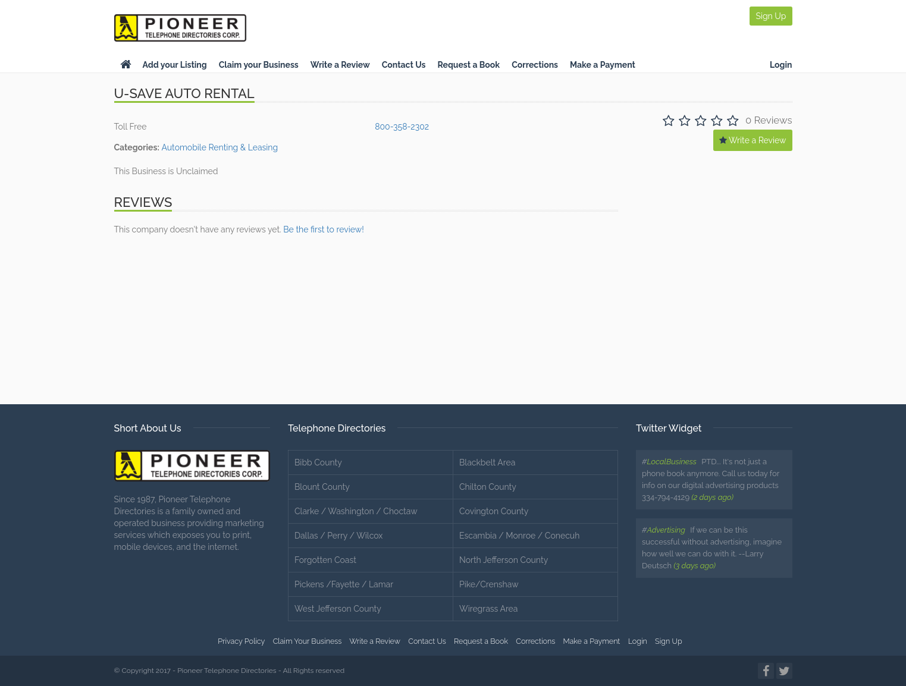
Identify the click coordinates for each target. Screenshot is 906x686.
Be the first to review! (323, 229)
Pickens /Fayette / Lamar (343, 584)
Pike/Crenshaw (489, 584)
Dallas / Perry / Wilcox (338, 535)
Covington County (493, 511)
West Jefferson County (337, 608)
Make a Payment (602, 65)
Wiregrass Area (488, 608)
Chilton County (487, 487)
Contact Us (404, 65)
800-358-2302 (402, 126)
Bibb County (318, 462)
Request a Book (468, 65)
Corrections (535, 65)
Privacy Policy (241, 641)
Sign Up (770, 16)
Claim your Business (259, 65)
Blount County (322, 487)
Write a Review (340, 65)
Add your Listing (175, 65)
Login (781, 65)
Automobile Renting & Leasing (219, 147)
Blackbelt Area (487, 462)
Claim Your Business (307, 641)
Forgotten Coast (325, 560)
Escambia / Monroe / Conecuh (519, 535)
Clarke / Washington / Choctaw (356, 511)
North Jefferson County (503, 560)
